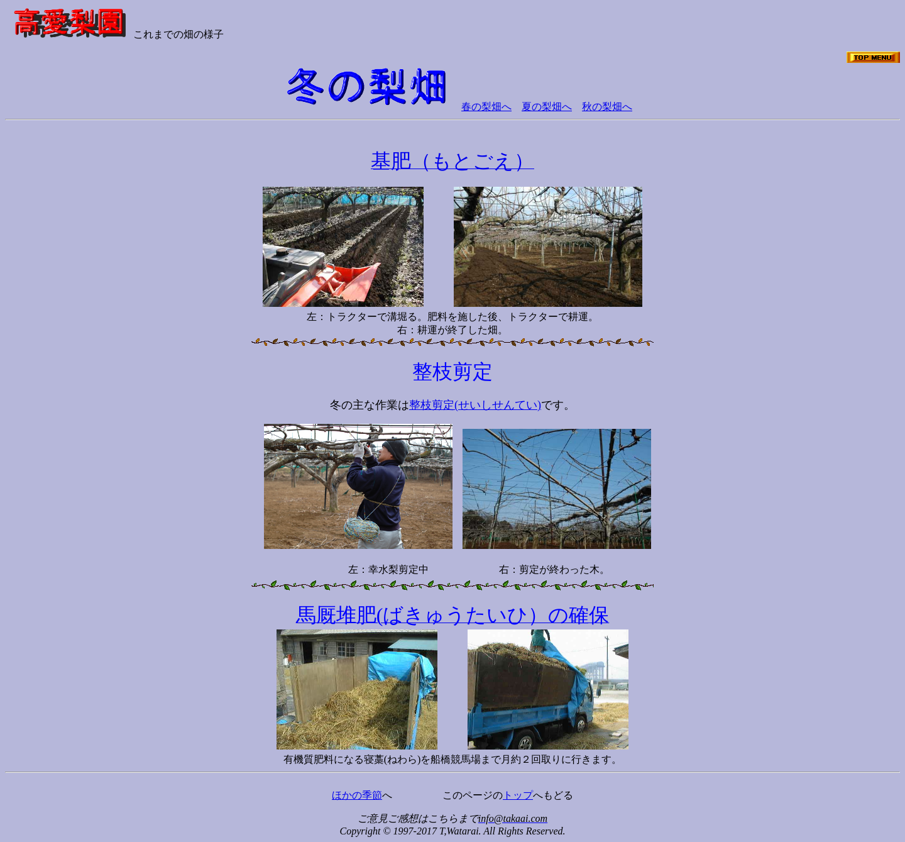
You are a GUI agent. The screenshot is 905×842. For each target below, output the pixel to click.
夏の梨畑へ (547, 106)
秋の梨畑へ (607, 106)
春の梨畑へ (486, 106)
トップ (518, 795)
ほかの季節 (357, 795)
